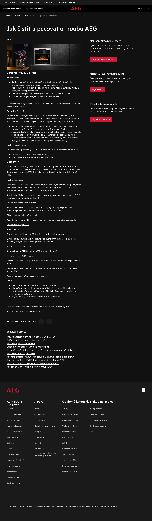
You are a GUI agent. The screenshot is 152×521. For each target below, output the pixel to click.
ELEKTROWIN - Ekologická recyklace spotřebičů (45, 454)
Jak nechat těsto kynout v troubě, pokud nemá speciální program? (40, 356)
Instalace (48, 2)
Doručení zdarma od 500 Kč (29, 2)
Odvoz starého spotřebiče (65, 2)
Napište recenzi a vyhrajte (44, 426)
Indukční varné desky (70, 414)
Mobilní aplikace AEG (70, 471)
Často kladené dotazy (98, 420)
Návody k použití (13, 437)
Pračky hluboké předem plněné (74, 437)
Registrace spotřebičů (70, 466)
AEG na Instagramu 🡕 (15, 426)
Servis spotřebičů (13, 466)
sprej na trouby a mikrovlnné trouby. (51, 140)
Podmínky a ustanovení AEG (20, 506)
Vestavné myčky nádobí (71, 426)
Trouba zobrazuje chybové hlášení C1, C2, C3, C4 (31, 336)
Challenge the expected (43, 414)
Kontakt (10, 408)
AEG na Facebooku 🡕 (15, 420)
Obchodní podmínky (98, 426)
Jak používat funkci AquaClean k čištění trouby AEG (33, 363)
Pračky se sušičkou (69, 448)
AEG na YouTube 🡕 (14, 431)
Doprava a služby (97, 414)
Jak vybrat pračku (69, 454)
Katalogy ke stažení (14, 477)
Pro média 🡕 (39, 448)
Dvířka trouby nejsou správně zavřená (26, 339)
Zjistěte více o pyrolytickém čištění (22, 215)
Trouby (65, 408)
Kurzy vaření (39, 437)
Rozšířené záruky (13, 483)
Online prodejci (13, 454)
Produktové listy (13, 471)
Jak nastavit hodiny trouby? (21, 353)
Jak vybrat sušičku (69, 460)
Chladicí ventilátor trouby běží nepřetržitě (28, 346)
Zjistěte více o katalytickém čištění (21, 202)
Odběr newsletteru (14, 414)
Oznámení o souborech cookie (79, 506)
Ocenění (37, 443)
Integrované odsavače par (72, 420)
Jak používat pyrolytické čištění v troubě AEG (30, 366)
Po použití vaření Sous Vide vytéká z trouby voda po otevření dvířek (41, 349)
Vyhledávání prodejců (15, 460)
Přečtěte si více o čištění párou (20, 246)
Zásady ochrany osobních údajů (49, 506)
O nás (36, 408)
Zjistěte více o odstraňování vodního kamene (26, 275)
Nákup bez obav (9, 2)
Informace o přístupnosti (106, 506)
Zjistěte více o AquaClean (18, 224)
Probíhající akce (40, 420)
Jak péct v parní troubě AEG (21, 343)
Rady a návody (12, 443)
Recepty (37, 431)
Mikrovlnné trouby (69, 431)
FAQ (91, 431)
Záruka (9, 448)
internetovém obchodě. (69, 149)
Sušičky (65, 443)
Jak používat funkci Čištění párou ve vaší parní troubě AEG (36, 359)
